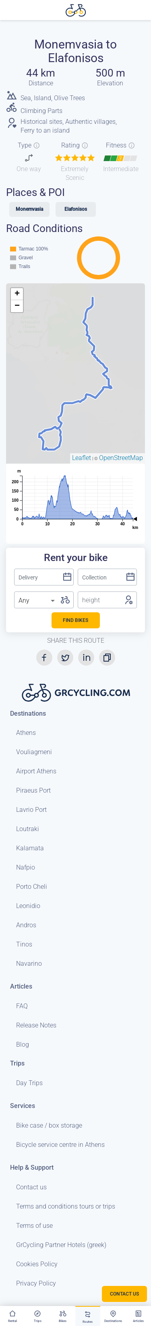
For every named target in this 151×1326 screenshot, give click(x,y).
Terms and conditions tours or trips (65, 1206)
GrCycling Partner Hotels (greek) (61, 1245)
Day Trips (29, 1083)
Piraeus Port (33, 790)
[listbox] (37, 600)
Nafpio (25, 867)
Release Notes (36, 1025)
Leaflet (81, 458)
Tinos (24, 944)
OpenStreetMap (121, 458)
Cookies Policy (37, 1264)
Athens (26, 733)
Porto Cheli (31, 886)
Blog (22, 1044)
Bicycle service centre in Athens (60, 1144)
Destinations (28, 713)
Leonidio (28, 906)
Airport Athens (36, 771)
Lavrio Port (31, 809)
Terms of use (34, 1225)
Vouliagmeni (34, 752)
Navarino (29, 963)
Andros (26, 925)
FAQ (22, 1006)
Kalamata (30, 848)
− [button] (17, 306)
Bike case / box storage (49, 1125)
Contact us (31, 1187)
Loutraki (27, 829)
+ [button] (17, 294)
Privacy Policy (36, 1283)
